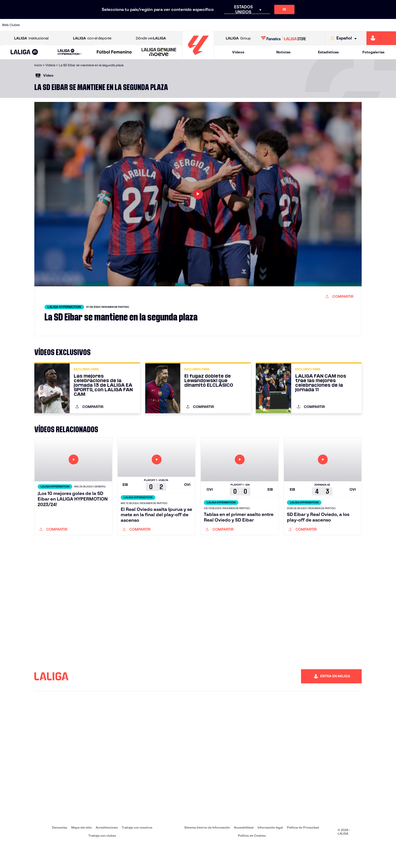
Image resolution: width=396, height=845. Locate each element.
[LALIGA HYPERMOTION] (69, 52)
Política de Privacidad (303, 827)
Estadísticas (328, 52)
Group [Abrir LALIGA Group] (238, 38)
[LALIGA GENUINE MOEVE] (159, 52)
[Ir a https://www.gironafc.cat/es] (165, 25)
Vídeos (238, 52)
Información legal (270, 827)
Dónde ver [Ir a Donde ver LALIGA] (151, 38)
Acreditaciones (107, 827)
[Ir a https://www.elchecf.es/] (109, 25)
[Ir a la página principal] (198, 57)
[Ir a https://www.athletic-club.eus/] (34, 25)
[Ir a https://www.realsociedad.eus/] (334, 25)
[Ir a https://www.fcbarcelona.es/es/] (128, 25)
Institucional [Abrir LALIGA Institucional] (31, 38)
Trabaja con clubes (102, 835)
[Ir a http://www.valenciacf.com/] (371, 25)
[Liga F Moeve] (114, 52)
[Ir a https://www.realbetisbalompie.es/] (278, 25)
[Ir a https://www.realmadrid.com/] (296, 25)
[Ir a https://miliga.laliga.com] (381, 38)
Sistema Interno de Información (207, 827)
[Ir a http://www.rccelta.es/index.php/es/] (222, 25)
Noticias (283, 52)
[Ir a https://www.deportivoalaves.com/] (90, 25)
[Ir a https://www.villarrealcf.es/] (390, 25)
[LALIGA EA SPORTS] (24, 52)
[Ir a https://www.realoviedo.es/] (315, 25)
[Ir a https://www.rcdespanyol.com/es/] (240, 25)
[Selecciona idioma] (345, 38)
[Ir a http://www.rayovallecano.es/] (203, 25)
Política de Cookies (252, 835)
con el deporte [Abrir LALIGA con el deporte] (92, 38)
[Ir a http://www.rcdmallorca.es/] (259, 25)
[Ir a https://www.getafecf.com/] (147, 25)
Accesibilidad (244, 827)
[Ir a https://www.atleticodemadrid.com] (53, 25)
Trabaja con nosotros (137, 827)
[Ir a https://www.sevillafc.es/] (353, 25)
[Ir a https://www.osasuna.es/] (72, 25)
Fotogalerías (373, 52)
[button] (24, 52)
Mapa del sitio (81, 827)
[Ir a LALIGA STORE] (283, 38)
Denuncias (59, 827)
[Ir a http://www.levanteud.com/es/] (184, 25)
